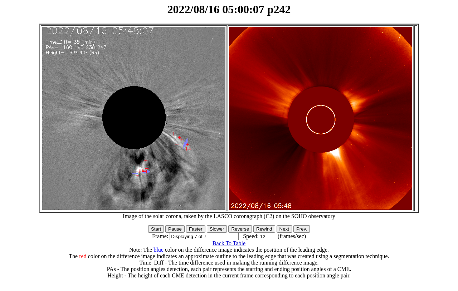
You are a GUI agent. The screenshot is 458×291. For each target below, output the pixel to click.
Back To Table (229, 243)
